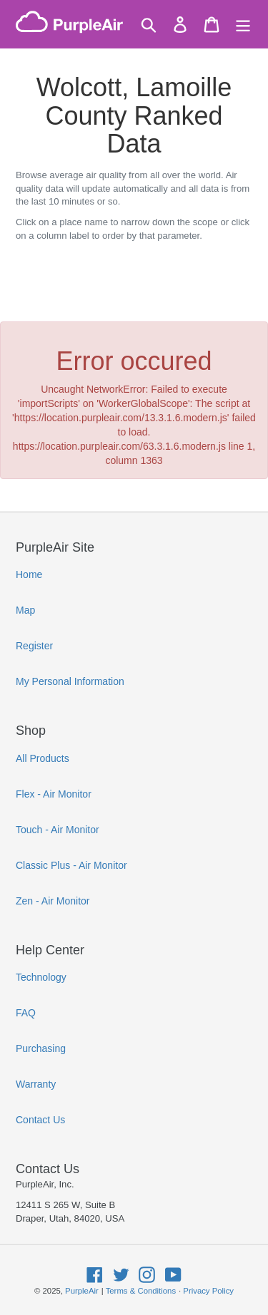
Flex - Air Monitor (53, 794)
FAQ (26, 1013)
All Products (42, 758)
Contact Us (40, 1119)
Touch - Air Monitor (57, 829)
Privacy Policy (208, 1290)
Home (29, 574)
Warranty (36, 1084)
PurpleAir (82, 1290)
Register (34, 645)
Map (25, 610)
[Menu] (243, 24)
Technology (41, 977)
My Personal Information (70, 681)
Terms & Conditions (141, 1290)
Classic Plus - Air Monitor (71, 865)
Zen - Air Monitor (52, 901)
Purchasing (41, 1048)
